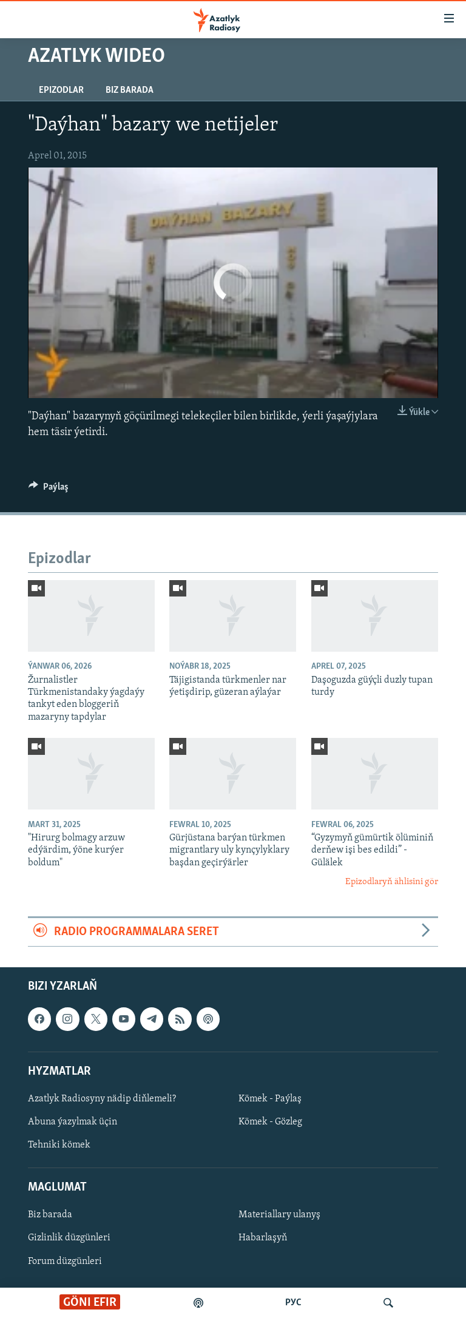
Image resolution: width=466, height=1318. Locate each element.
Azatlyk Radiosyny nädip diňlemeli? (102, 1099)
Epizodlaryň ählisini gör (391, 882)
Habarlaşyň (262, 1238)
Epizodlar (61, 90)
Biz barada (130, 90)
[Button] (49, 489)
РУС (293, 1303)
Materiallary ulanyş (279, 1215)
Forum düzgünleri (65, 1261)
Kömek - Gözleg (270, 1122)
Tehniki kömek (59, 1145)
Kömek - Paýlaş (270, 1099)
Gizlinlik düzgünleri (69, 1238)
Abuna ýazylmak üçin (72, 1122)
